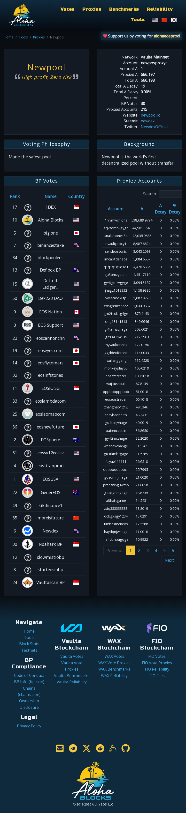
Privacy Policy (29, 726)
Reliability (160, 9)
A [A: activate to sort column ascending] (141, 209)
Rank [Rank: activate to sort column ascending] (15, 196)
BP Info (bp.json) (29, 681)
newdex (148, 121)
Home (9, 37)
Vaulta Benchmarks (71, 675)
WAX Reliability (114, 675)
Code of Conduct (29, 675)
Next (169, 560)
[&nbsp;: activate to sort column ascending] (27, 196)
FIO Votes (157, 656)
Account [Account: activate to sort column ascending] (116, 209)
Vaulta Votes (71, 656)
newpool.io (151, 115)
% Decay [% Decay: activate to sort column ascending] (174, 209)
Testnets (29, 650)
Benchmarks (124, 9)
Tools (138, 19)
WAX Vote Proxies (114, 662)
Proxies (91, 9)
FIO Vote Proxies (157, 662)
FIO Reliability (157, 669)
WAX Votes (114, 656)
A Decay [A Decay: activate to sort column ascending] (160, 209)
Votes (68, 9)
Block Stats (29, 643)
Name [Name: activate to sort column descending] (50, 196)
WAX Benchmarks (114, 669)
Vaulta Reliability (72, 682)
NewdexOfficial (154, 126)
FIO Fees (157, 675)
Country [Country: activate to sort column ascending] (76, 196)
